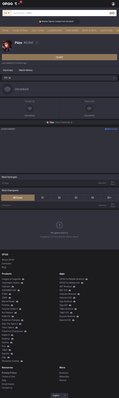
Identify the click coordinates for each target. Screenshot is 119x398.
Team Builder (72, 30)
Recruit (63, 380)
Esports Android (67, 316)
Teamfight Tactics (11, 283)
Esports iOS (65, 320)
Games (5, 342)
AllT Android (66, 286)
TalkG (4, 350)
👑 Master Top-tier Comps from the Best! (59, 21)
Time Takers (8, 327)
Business (64, 373)
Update (59, 57)
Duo (4, 346)
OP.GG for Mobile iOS (70, 283)
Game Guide (106, 30)
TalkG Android (66, 309)
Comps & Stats (20, 30)
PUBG (4, 294)
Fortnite (5, 305)
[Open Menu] (113, 4)
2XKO (4, 297)
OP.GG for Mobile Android (72, 279)
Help (4, 380)
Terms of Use (8, 376)
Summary (8, 70)
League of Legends (11, 279)
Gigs (4, 357)
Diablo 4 (6, 335)
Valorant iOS (66, 297)
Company (6, 263)
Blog (4, 267)
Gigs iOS (64, 305)
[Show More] (17, 4)
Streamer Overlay (10, 361)
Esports (5, 353)
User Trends (38, 30)
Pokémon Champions (12, 331)
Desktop (6, 338)
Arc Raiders (7, 312)
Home (5, 30)
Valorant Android (68, 294)
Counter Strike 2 (10, 309)
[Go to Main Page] (7, 3)
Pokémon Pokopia (11, 320)
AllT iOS (63, 290)
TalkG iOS (64, 312)
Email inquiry (8, 384)
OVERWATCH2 (9, 290)
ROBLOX (6, 316)
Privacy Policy (9, 373)
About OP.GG (8, 260)
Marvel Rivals (8, 301)
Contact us (7, 388)
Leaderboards (55, 30)
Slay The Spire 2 (10, 324)
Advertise (64, 376)
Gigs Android (66, 301)
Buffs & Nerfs (89, 30)
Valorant (6, 286)
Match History (26, 70)
